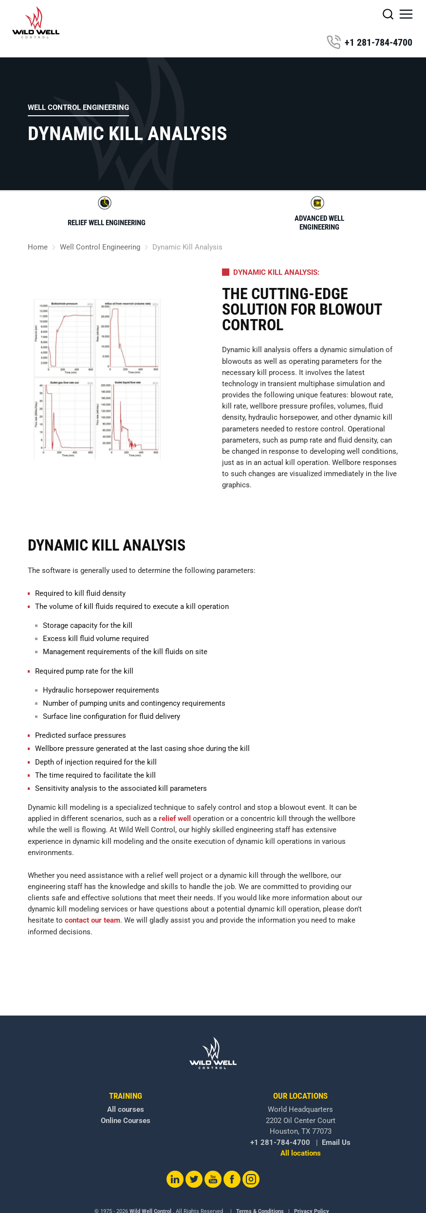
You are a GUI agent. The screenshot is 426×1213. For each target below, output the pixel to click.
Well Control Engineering (78, 107)
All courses (125, 1109)
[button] (406, 14)
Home (38, 247)
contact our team (92, 920)
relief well (175, 818)
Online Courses (125, 1120)
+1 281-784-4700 (369, 42)
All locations (300, 1153)
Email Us (336, 1142)
